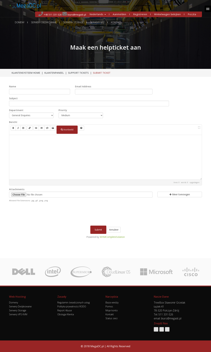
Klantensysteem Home (26, 72)
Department (16, 110)
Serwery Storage (73, 22)
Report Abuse (64, 310)
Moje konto (112, 310)
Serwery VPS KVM (18, 314)
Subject (13, 98)
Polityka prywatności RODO (71, 306)
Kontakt (116, 22)
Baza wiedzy (112, 302)
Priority (63, 110)
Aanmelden (119, 14)
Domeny (19, 22)
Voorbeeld (67, 129)
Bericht (13, 122)
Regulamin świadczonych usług (73, 302)
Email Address (83, 86)
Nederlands (98, 14)
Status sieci (112, 318)
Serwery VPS (97, 22)
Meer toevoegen (179, 194)
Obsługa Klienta (65, 314)
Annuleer (114, 229)
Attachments (16, 189)
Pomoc (109, 306)
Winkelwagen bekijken (167, 14)
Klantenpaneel (54, 72)
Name (12, 86)
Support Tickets (78, 72)
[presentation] (105, 213)
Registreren (140, 14)
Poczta (192, 14)
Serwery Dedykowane (44, 22)
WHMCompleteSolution (112, 236)
